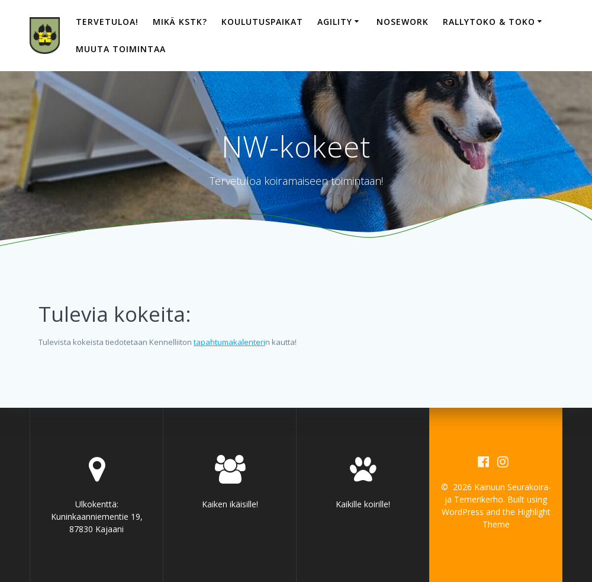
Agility (334, 21)
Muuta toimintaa (121, 49)
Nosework (403, 21)
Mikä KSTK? (180, 21)
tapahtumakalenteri (229, 342)
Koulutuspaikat (262, 21)
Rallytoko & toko (489, 21)
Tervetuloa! (107, 21)
